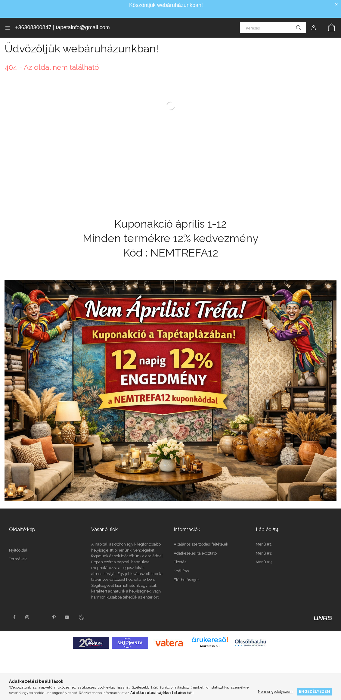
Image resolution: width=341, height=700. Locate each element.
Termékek (18, 610)
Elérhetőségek (187, 579)
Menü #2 (264, 553)
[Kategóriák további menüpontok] (7, 27)
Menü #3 (264, 562)
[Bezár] (336, 4)
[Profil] (313, 27)
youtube (67, 633)
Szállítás (181, 571)
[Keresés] (273, 27)
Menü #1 (263, 544)
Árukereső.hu (209, 662)
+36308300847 (33, 27)
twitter (41, 633)
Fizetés (180, 562)
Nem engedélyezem (275, 691)
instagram (27, 633)
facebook (14, 633)
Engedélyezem (314, 691)
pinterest (54, 633)
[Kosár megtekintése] (328, 27)
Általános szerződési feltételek (201, 544)
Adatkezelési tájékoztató (195, 553)
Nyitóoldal (18, 601)
